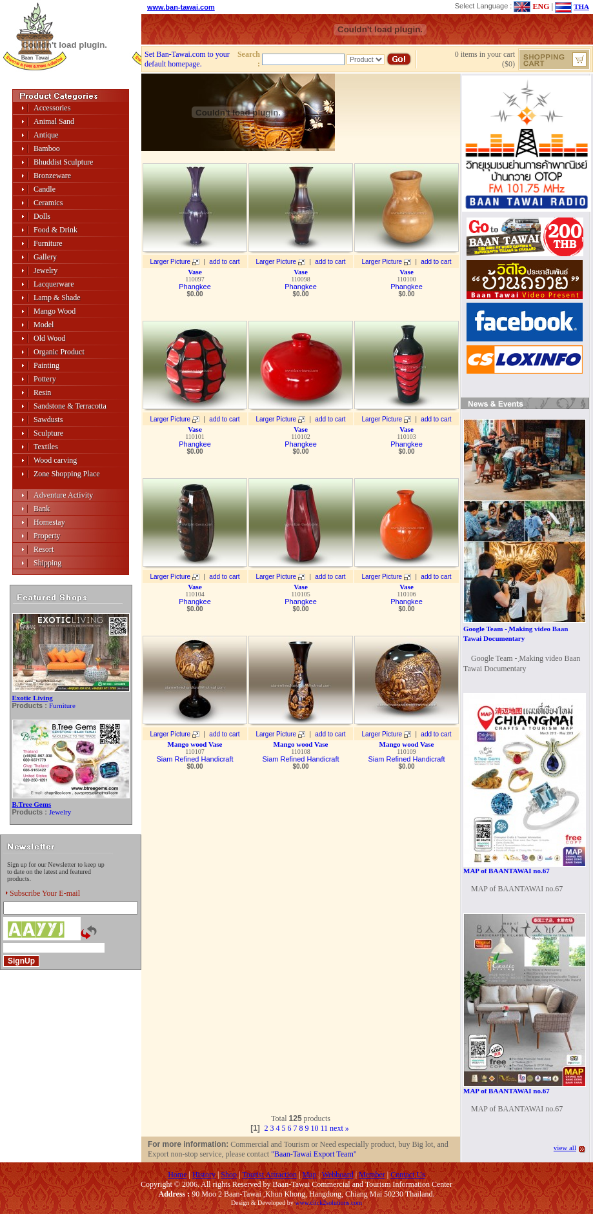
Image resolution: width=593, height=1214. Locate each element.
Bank (42, 508)
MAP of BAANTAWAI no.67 (506, 871)
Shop (229, 1174)
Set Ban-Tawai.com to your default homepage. (187, 59)
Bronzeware (52, 175)
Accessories (52, 107)
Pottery (45, 378)
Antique (46, 134)
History (204, 1174)
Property (47, 535)
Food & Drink (55, 229)
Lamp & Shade (57, 297)
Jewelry (45, 270)
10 (315, 1128)
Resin (42, 392)
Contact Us (407, 1174)
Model (44, 324)
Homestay (49, 522)
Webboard (338, 1174)
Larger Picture (170, 261)
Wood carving (55, 460)
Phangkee (195, 286)
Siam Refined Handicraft (194, 759)
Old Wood (49, 338)
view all (565, 1147)
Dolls (42, 216)
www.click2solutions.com (328, 1202)
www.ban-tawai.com (181, 7)
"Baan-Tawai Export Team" (314, 1153)
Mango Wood (54, 311)
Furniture (48, 243)
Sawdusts (48, 419)
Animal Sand (54, 121)
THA (581, 6)
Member (372, 1174)
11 (324, 1128)
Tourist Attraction (269, 1174)
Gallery (45, 256)
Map (309, 1174)
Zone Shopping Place (67, 473)
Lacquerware (54, 283)
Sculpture (48, 433)
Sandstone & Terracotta (70, 405)
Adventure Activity (63, 495)
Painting (46, 365)
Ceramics (48, 202)
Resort (44, 549)
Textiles (46, 446)
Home (177, 1174)
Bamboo (47, 148)
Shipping (47, 562)
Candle (44, 189)
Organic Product (59, 351)
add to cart (224, 261)
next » (339, 1128)
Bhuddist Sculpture (63, 162)
